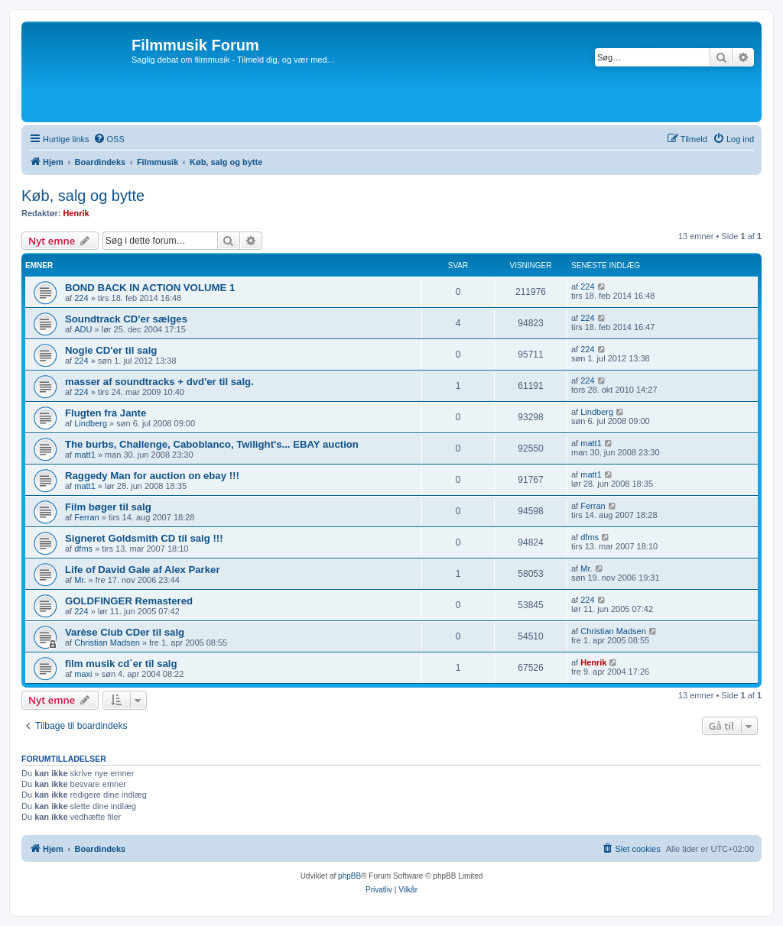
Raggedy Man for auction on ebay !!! (152, 475)
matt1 (85, 454)
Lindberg (90, 423)
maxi (83, 673)
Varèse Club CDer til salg (124, 632)
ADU (83, 329)
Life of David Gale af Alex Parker (142, 569)
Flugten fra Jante (105, 413)
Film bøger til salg (108, 507)
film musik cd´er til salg (121, 663)
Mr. (80, 579)
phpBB (349, 876)
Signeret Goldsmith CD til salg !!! (144, 538)
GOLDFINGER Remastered (129, 601)
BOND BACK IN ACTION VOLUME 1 (150, 287)
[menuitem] (109, 139)
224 (81, 298)
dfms (83, 548)
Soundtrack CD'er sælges (126, 319)
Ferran (86, 517)
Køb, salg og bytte (83, 195)
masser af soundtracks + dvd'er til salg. (159, 381)
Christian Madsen (107, 642)
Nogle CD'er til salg (111, 350)
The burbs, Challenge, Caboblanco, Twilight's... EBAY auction (212, 444)
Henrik (76, 213)
